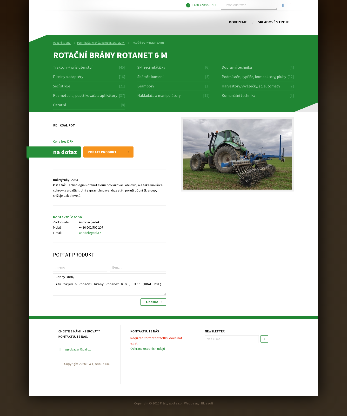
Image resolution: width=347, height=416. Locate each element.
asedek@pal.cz (90, 233)
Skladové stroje (273, 22)
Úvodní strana (62, 42)
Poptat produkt (110, 151)
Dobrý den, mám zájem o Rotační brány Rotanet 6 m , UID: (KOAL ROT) (109, 284)
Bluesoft (207, 403)
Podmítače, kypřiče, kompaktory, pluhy (101, 42)
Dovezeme (238, 22)
